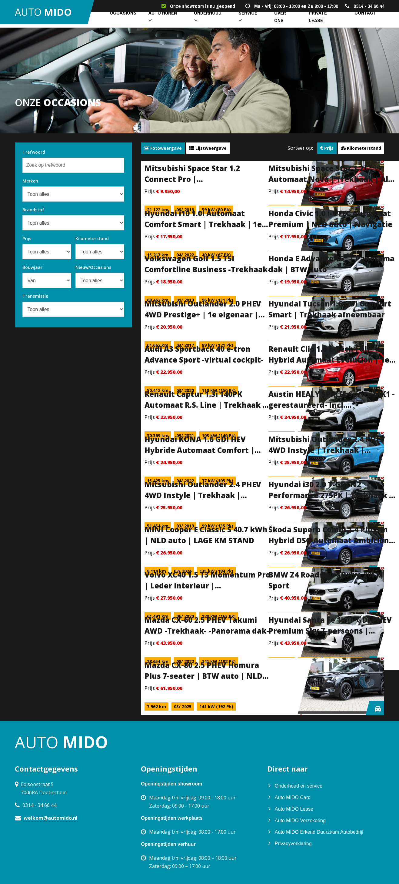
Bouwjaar (32, 267)
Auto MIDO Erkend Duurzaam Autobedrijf (319, 832)
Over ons (278, 21)
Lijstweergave (208, 148)
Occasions (115, 21)
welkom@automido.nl (51, 818)
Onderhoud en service (298, 786)
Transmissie (35, 296)
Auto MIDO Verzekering (300, 820)
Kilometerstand (92, 238)
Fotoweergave (163, 148)
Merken (30, 181)
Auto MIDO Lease (294, 809)
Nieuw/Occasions (93, 267)
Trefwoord (33, 152)
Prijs (26, 238)
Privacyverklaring (293, 843)
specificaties (254, 195)
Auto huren (157, 21)
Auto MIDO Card (293, 797)
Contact (358, 21)
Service (242, 21)
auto (48, 15)
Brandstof (33, 210)
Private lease (318, 21)
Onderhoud (202, 21)
